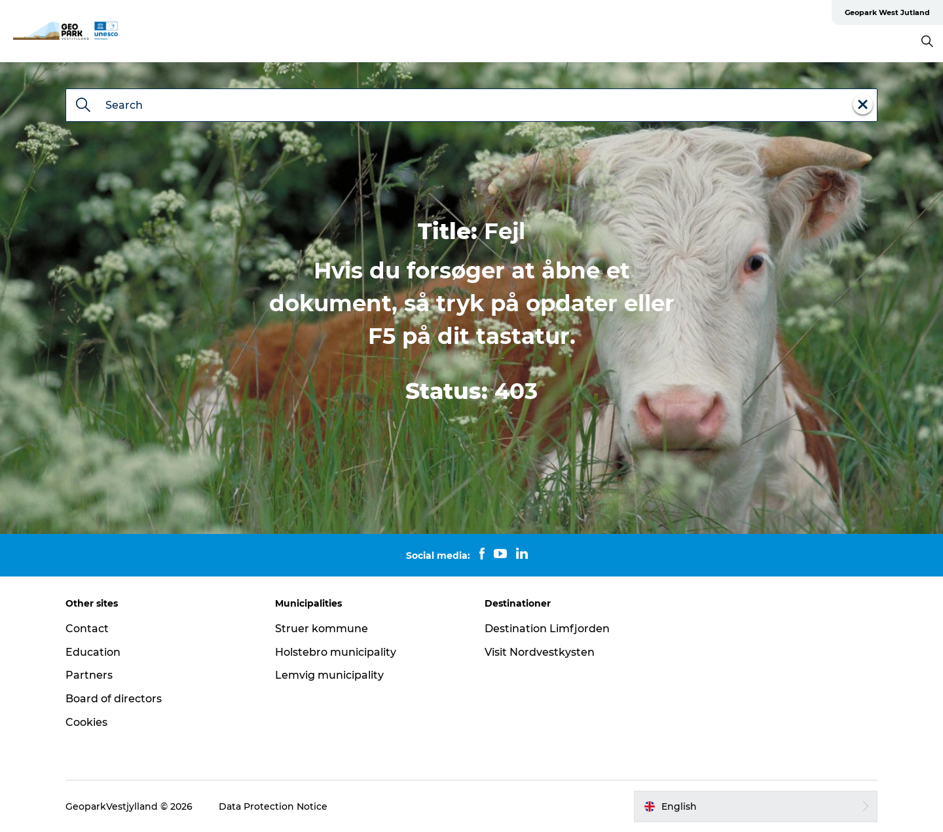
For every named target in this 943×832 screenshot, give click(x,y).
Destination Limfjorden (547, 628)
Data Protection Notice (273, 806)
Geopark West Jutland (887, 12)
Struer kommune (321, 628)
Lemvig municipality (329, 675)
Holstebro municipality (335, 652)
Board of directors (113, 698)
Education (92, 652)
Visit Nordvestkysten (540, 652)
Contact (87, 628)
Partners (89, 675)
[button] (756, 806)
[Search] (83, 106)
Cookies (86, 722)
